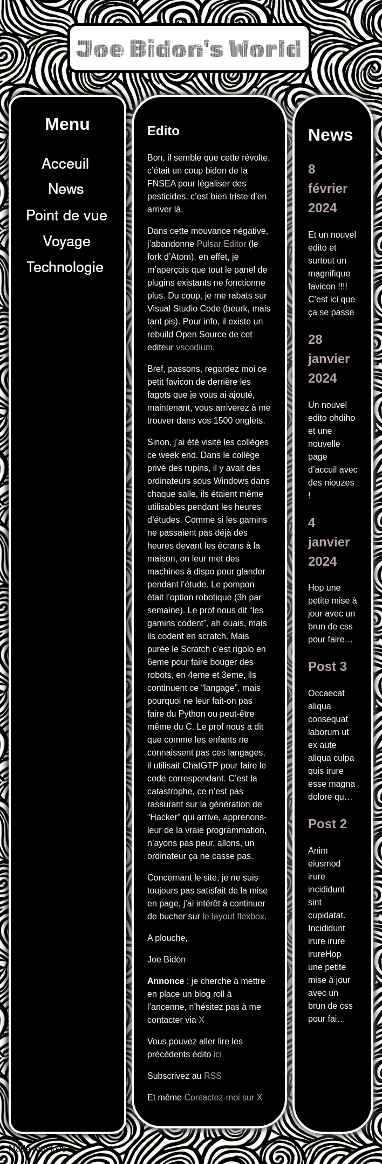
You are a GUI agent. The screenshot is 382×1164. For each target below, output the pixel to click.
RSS (213, 1075)
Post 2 (327, 823)
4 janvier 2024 (329, 542)
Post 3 (327, 666)
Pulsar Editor (222, 243)
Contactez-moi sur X (223, 1097)
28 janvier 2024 (329, 358)
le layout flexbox (233, 916)
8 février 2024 (327, 188)
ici (218, 1054)
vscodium (194, 347)
